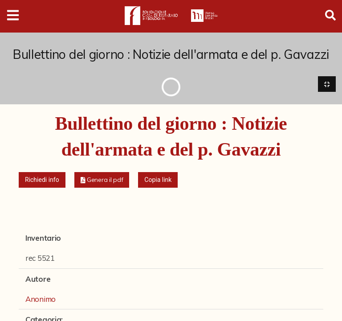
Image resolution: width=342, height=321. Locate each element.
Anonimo (40, 299)
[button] (102, 180)
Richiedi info (42, 180)
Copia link (157, 180)
